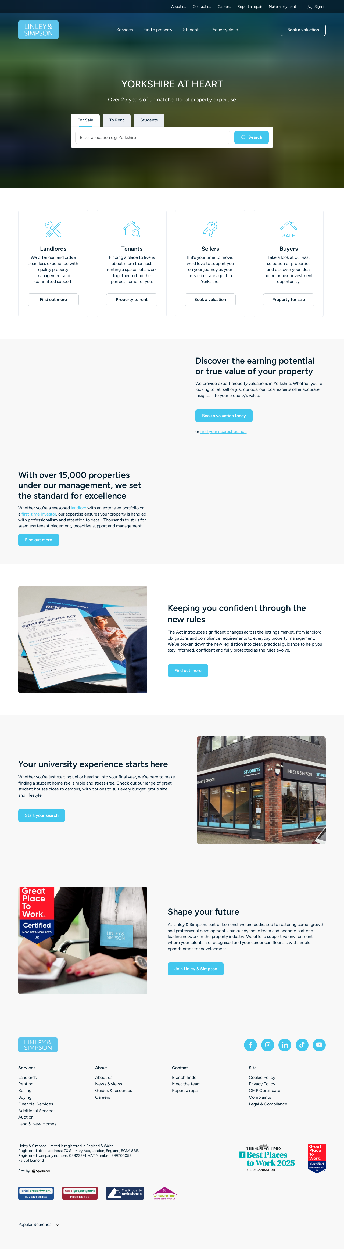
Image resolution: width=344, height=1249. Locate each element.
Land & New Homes (37, 1123)
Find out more (53, 299)
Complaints (260, 1097)
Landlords (53, 248)
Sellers (210, 248)
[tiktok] (302, 1045)
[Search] (251, 137)
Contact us (202, 6)
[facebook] (250, 1045)
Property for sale (288, 299)
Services (124, 30)
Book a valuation (303, 29)
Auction (26, 1117)
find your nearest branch (223, 431)
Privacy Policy (262, 1083)
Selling (24, 1090)
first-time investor (39, 514)
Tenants (131, 248)
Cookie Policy (262, 1077)
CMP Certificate (264, 1090)
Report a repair (250, 6)
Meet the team (186, 1083)
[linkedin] (284, 1045)
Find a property (158, 30)
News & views (108, 1083)
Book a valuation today (224, 415)
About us (178, 6)
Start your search (42, 815)
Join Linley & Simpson (195, 968)
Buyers (289, 248)
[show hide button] (57, 1225)
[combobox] (152, 137)
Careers (224, 6)
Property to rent (132, 299)
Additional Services (36, 1110)
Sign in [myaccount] (316, 6)
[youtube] (319, 1045)
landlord (78, 507)
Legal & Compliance (268, 1104)
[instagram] (267, 1045)
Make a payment (282, 6)
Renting (25, 1083)
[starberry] (41, 1171)
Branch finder (185, 1077)
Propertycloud (224, 30)
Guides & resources (113, 1090)
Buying (24, 1097)
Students (191, 30)
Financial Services (35, 1104)
